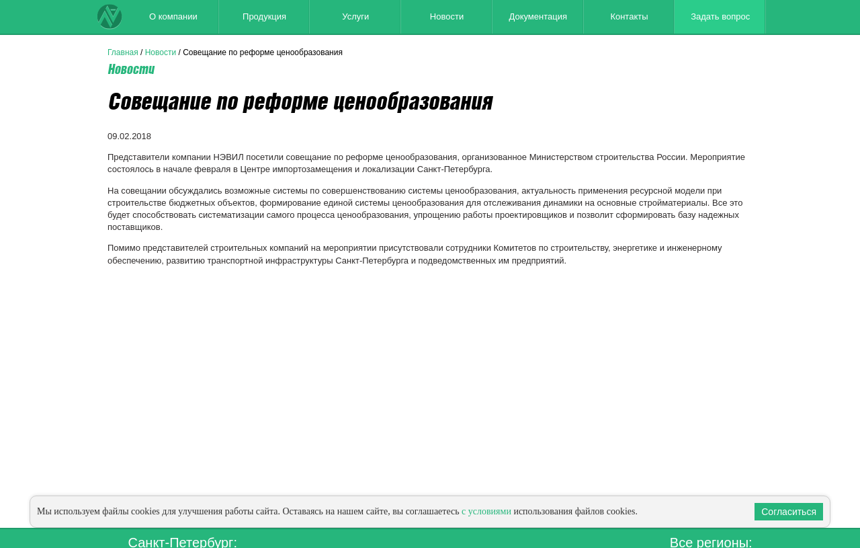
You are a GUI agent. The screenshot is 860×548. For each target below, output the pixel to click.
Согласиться (788, 511)
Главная (123, 52)
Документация (538, 16)
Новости (447, 16)
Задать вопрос (720, 16)
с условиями (486, 511)
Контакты (629, 16)
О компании (173, 16)
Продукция (264, 16)
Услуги (355, 16)
